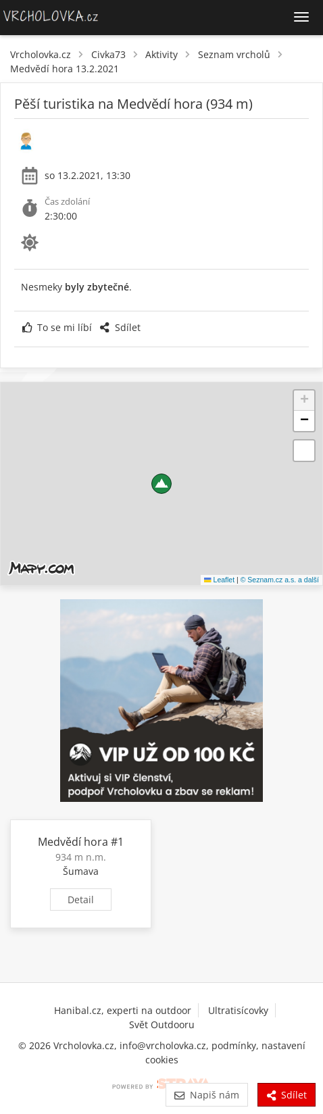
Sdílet (119, 327)
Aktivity (161, 54)
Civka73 (108, 54)
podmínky (234, 1045)
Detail (81, 899)
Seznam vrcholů (234, 54)
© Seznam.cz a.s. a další (280, 580)
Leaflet (219, 580)
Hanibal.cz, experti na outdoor (122, 1010)
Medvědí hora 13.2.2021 (64, 68)
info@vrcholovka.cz (163, 1045)
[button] (161, 484)
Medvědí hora (73, 841)
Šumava (81, 871)
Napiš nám (206, 1094)
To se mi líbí (57, 327)
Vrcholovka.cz (40, 54)
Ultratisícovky (238, 1010)
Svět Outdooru (162, 1024)
